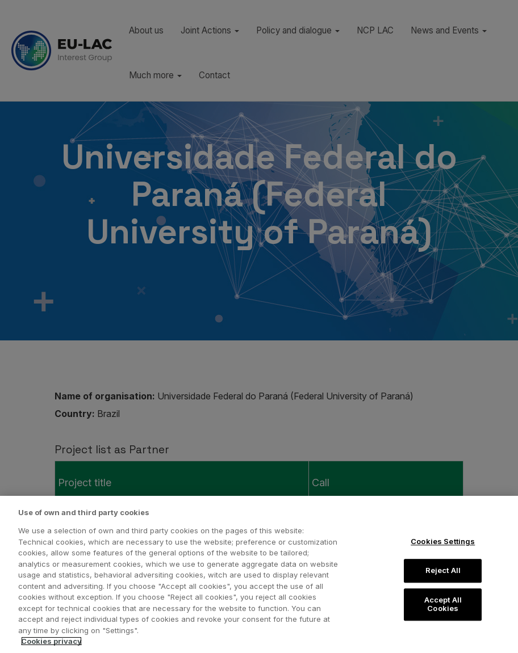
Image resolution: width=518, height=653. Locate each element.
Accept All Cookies (443, 604)
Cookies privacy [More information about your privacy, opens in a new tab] (51, 641)
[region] (259, 574)
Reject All (443, 570)
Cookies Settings (443, 541)
